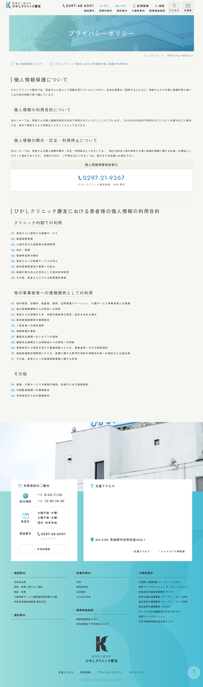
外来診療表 (43, 549)
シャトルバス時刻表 (173, 551)
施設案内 (20, 573)
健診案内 (20, 615)
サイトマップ (137, 672)
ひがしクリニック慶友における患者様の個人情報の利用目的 (91, 64)
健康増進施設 (85, 610)
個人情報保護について (29, 64)
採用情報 (85, 672)
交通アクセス (142, 551)
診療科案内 (83, 573)
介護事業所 (146, 573)
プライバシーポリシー (110, 672)
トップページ (151, 55)
